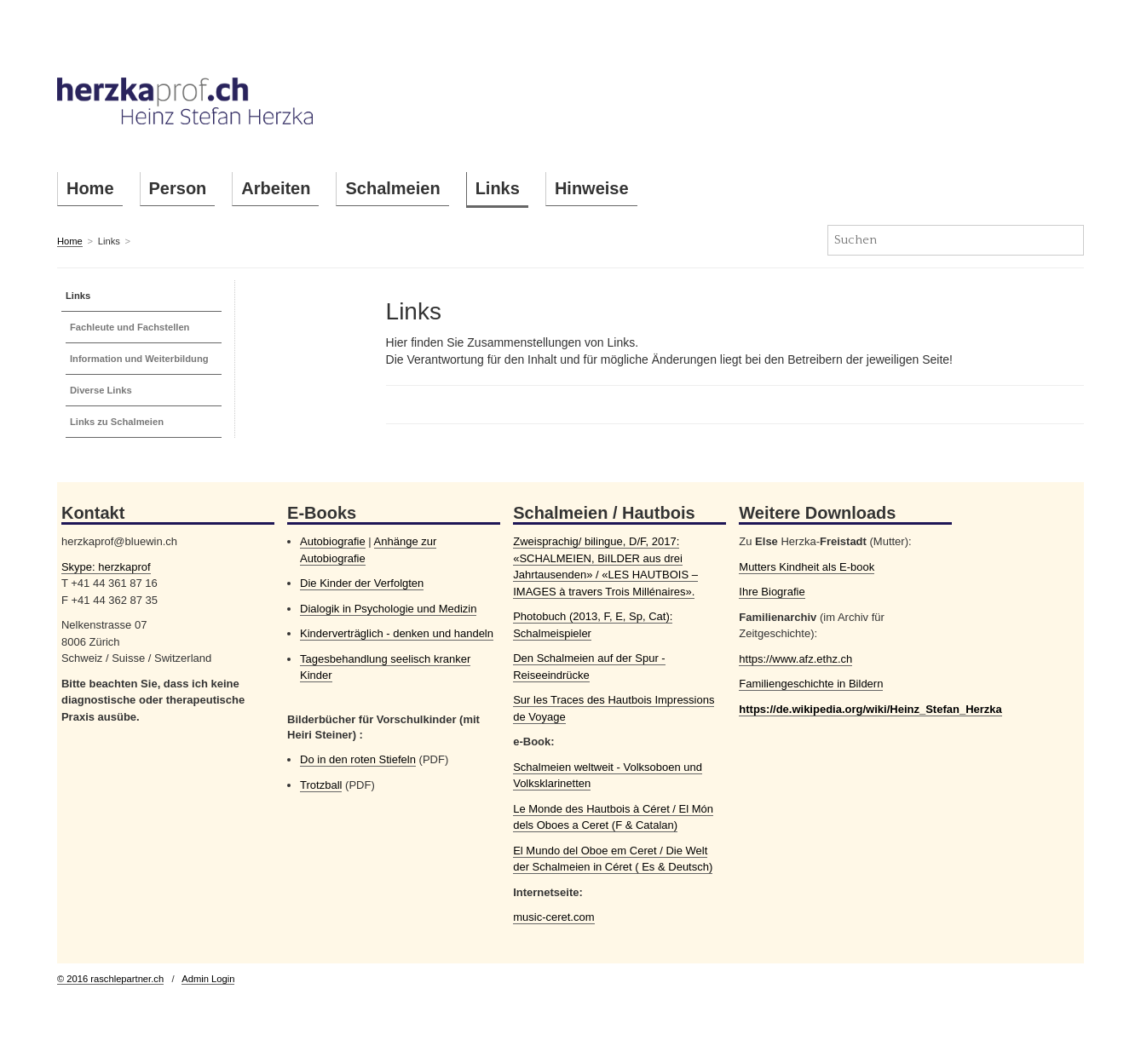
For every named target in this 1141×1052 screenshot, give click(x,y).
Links (497, 188)
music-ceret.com (553, 917)
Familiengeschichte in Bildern (811, 683)
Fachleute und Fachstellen (130, 327)
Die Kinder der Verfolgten (362, 583)
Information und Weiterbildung (139, 359)
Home (90, 188)
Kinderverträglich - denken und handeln (396, 633)
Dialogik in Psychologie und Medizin (388, 608)
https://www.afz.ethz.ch (795, 658)
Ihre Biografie (771, 591)
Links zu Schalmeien (117, 422)
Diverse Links (101, 390)
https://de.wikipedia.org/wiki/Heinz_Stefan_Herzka (870, 709)
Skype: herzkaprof (106, 566)
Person (178, 188)
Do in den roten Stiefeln (358, 759)
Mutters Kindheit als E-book (806, 566)
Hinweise (592, 188)
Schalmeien (392, 188)
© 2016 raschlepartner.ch (110, 979)
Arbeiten (275, 188)
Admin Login (208, 979)
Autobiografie (333, 541)
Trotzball (321, 785)
